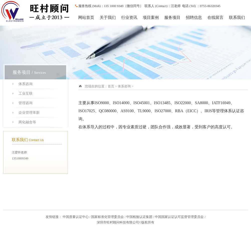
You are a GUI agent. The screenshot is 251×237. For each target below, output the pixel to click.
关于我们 (108, 17)
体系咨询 (26, 84)
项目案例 (151, 17)
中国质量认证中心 (76, 217)
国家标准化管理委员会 (107, 217)
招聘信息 (194, 17)
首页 (111, 86)
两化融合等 (27, 122)
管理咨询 (26, 103)
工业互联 (26, 93)
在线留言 (215, 17)
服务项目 (172, 17)
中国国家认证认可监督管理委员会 (179, 217)
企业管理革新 (29, 112)
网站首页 (86, 17)
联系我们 (237, 17)
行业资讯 (129, 17)
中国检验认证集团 (139, 217)
